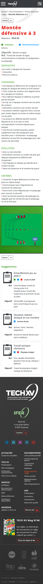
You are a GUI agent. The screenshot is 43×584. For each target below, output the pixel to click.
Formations (28, 496)
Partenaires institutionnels (6, 472)
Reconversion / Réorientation (7, 489)
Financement (29, 499)
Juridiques (5, 485)
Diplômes (28, 468)
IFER (3, 493)
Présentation (6, 465)
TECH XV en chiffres (8, 476)
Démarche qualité (31, 503)
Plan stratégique (7, 468)
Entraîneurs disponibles (5, 500)
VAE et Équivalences (32, 484)
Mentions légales (18, 578)
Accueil (4, 11)
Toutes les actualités (9, 455)
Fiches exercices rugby (30, 472)
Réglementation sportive (30, 480)
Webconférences (7, 496)
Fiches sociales (30, 476)
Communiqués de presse (31, 459)
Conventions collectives (29, 464)
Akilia (32, 581)
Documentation (16, 11)
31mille (12, 581)
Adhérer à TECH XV (8, 510)
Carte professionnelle (32, 455)
